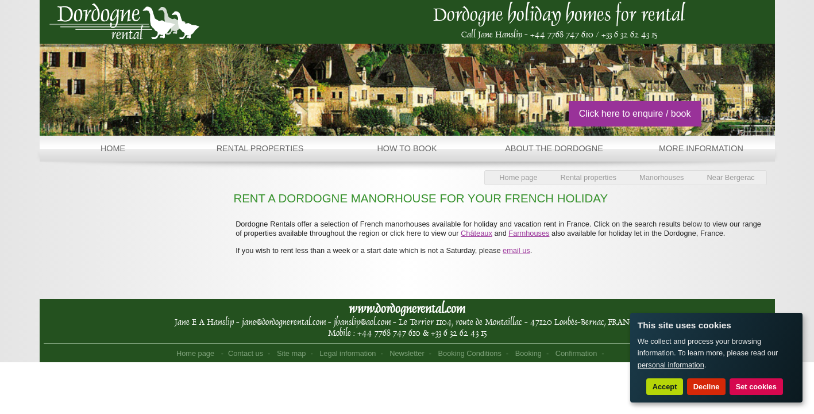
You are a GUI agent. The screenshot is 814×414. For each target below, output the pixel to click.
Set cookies (756, 386)
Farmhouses (528, 233)
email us (516, 250)
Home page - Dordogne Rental (125, 21)
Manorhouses (661, 177)
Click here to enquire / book (635, 113)
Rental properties (588, 177)
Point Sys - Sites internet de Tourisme (625, 354)
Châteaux (476, 233)
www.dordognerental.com (407, 308)
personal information (671, 365)
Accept (665, 386)
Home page (518, 177)
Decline (706, 386)
